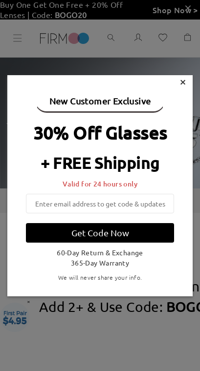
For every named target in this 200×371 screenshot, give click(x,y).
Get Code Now (100, 232)
